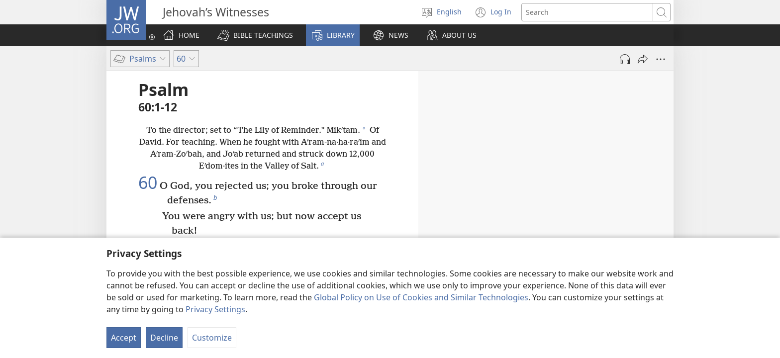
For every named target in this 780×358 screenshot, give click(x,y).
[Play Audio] (625, 59)
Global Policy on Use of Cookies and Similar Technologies (421, 297)
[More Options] (661, 59)
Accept (123, 337)
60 (147, 183)
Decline (164, 337)
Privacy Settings (215, 309)
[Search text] (587, 12)
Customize (212, 337)
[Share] (643, 59)
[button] (255, 35)
